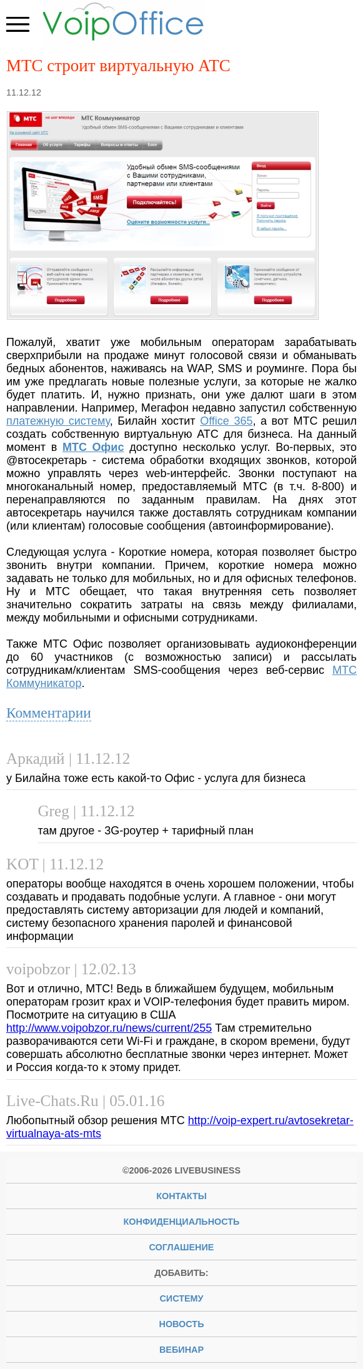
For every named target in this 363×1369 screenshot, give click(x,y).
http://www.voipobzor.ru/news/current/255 (109, 1028)
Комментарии (48, 712)
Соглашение (181, 1247)
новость (181, 1324)
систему (181, 1298)
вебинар (181, 1350)
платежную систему (58, 421)
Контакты (181, 1196)
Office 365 (226, 421)
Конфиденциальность (182, 1222)
